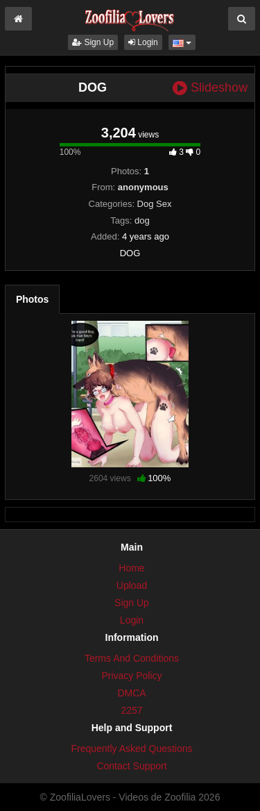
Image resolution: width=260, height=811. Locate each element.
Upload (131, 585)
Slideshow (210, 87)
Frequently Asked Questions (131, 748)
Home (131, 568)
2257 (131, 710)
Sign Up (93, 42)
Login (143, 42)
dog (142, 220)
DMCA (131, 693)
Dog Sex (154, 204)
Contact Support (131, 765)
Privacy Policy (131, 675)
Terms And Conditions (132, 658)
